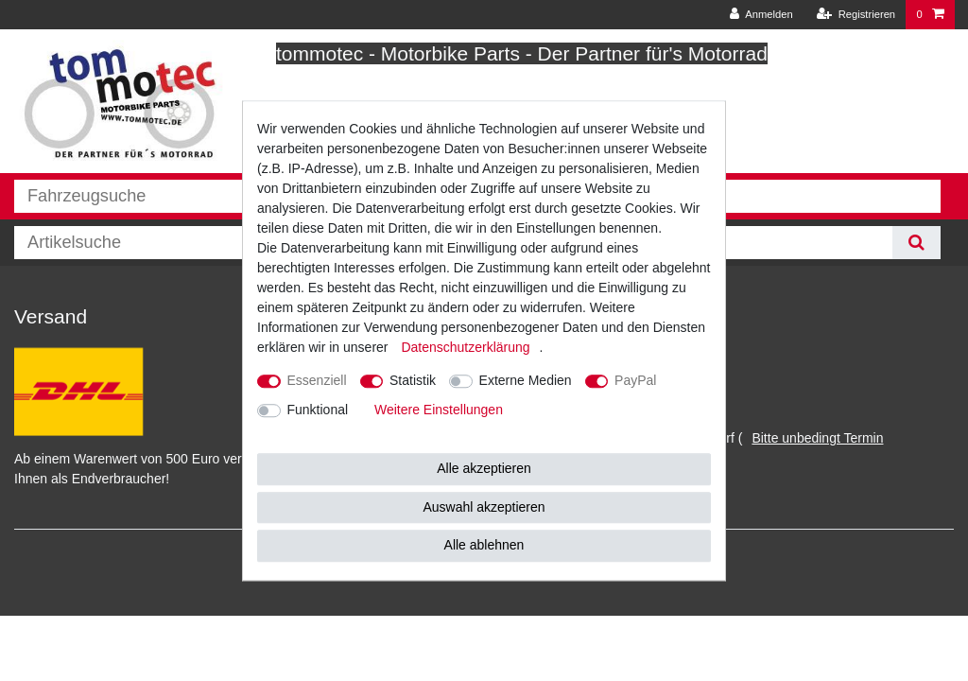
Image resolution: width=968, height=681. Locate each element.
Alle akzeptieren (484, 468)
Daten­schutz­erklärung (465, 347)
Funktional (318, 409)
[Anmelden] (761, 14)
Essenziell (317, 380)
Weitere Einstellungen (438, 409)
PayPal (635, 380)
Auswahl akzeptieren (483, 507)
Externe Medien (525, 380)
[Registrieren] (856, 14)
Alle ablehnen (484, 544)
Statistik (412, 380)
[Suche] (916, 242)
